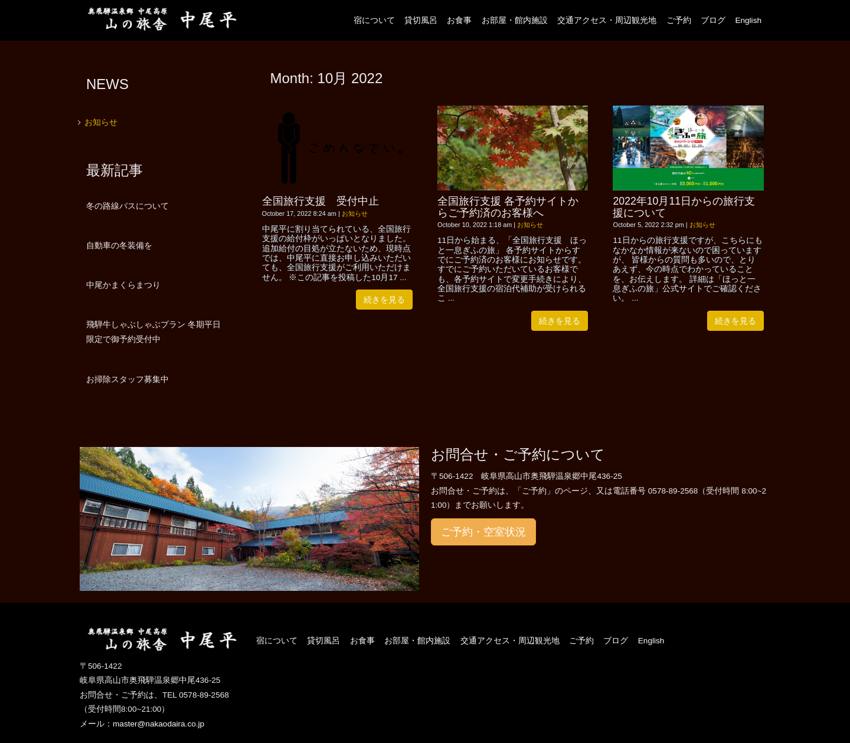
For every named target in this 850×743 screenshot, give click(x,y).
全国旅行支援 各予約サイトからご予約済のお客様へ (507, 206)
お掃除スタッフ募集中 (127, 379)
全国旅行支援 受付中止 (320, 201)
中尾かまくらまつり (123, 285)
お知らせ (355, 213)
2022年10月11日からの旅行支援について (684, 206)
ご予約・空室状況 (483, 532)
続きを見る (384, 299)
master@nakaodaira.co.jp (158, 723)
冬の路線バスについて (127, 206)
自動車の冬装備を (119, 245)
